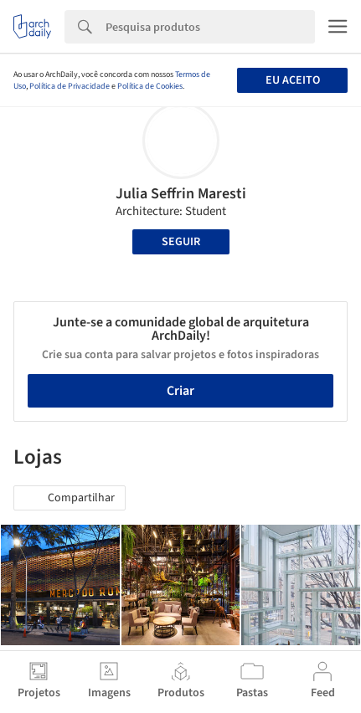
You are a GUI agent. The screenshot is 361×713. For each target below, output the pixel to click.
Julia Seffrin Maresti (181, 193)
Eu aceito (293, 80)
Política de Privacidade (69, 86)
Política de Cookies (150, 86)
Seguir (181, 241)
